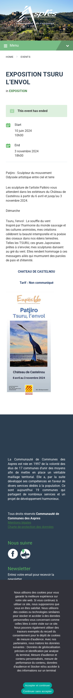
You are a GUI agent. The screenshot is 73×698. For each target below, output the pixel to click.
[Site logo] (36, 33)
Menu (36, 45)
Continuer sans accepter (37, 691)
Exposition (18, 91)
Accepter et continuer (37, 685)
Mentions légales (19, 522)
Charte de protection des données (31, 527)
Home (9, 56)
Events (25, 56)
